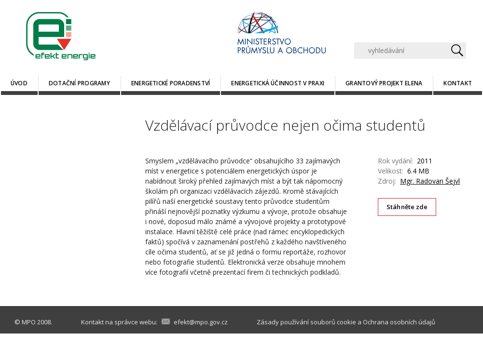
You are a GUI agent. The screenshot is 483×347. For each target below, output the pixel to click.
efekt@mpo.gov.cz (201, 322)
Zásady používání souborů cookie (306, 322)
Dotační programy (79, 83)
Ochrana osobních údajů (399, 322)
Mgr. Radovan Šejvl (430, 181)
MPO (29, 322)
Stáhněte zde (407, 206)
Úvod (19, 83)
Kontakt (457, 83)
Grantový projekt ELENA (383, 83)
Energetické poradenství (170, 83)
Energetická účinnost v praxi (277, 83)
